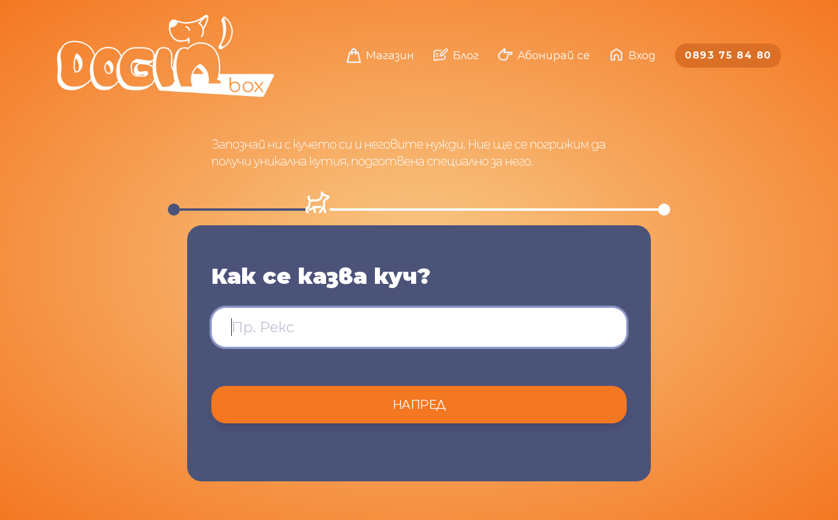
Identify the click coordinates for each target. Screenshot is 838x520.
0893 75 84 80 (728, 55)
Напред (419, 404)
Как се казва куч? (320, 276)
